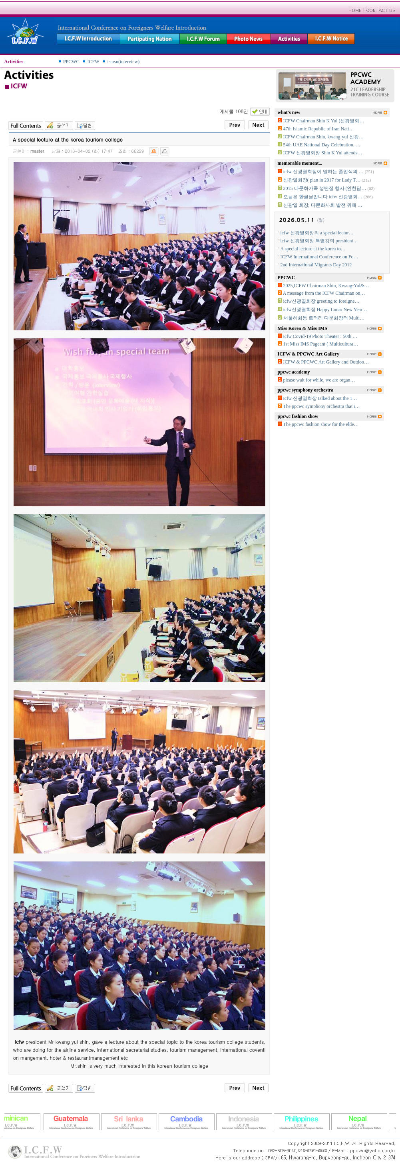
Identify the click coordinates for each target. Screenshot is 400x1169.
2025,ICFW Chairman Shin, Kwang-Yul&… (326, 285)
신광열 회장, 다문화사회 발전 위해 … (322, 205)
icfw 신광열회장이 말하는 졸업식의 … (323, 171)
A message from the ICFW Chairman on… (324, 293)
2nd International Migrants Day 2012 (316, 265)
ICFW (94, 61)
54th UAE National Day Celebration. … (321, 145)
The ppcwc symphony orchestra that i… (321, 406)
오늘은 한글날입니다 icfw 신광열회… (322, 197)
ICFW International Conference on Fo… (319, 257)
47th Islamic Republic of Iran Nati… (318, 129)
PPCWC (71, 61)
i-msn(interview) (123, 61)
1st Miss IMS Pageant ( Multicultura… (320, 344)
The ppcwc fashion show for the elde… (320, 424)
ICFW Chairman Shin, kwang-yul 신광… (323, 137)
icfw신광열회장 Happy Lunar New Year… (325, 309)
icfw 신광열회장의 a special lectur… (317, 233)
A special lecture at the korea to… (313, 249)
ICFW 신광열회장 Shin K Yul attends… (322, 153)
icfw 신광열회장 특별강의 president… (319, 241)
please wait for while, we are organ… (319, 380)
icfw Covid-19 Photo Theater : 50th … (320, 336)
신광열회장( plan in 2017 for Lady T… (322, 180)
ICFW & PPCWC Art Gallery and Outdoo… (326, 362)
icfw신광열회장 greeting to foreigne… (321, 301)
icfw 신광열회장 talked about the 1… (320, 398)
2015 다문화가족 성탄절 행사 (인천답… (324, 188)
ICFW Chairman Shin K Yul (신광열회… (323, 121)
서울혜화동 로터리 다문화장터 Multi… (324, 318)
